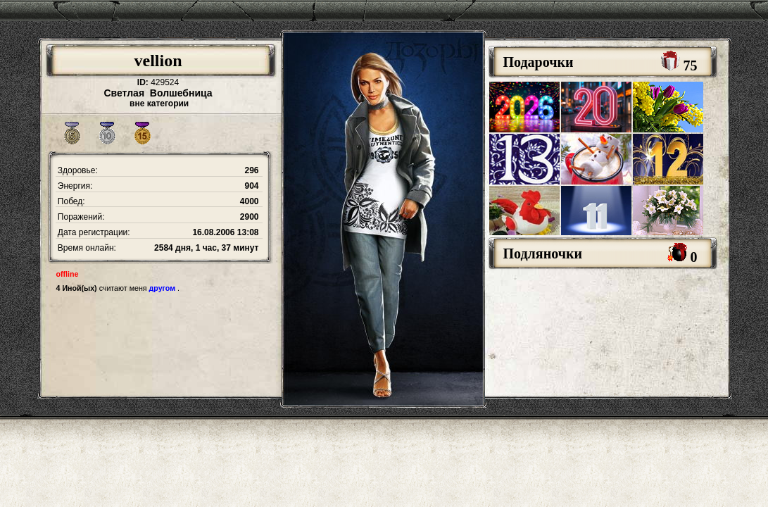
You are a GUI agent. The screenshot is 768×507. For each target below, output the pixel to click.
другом (162, 288)
